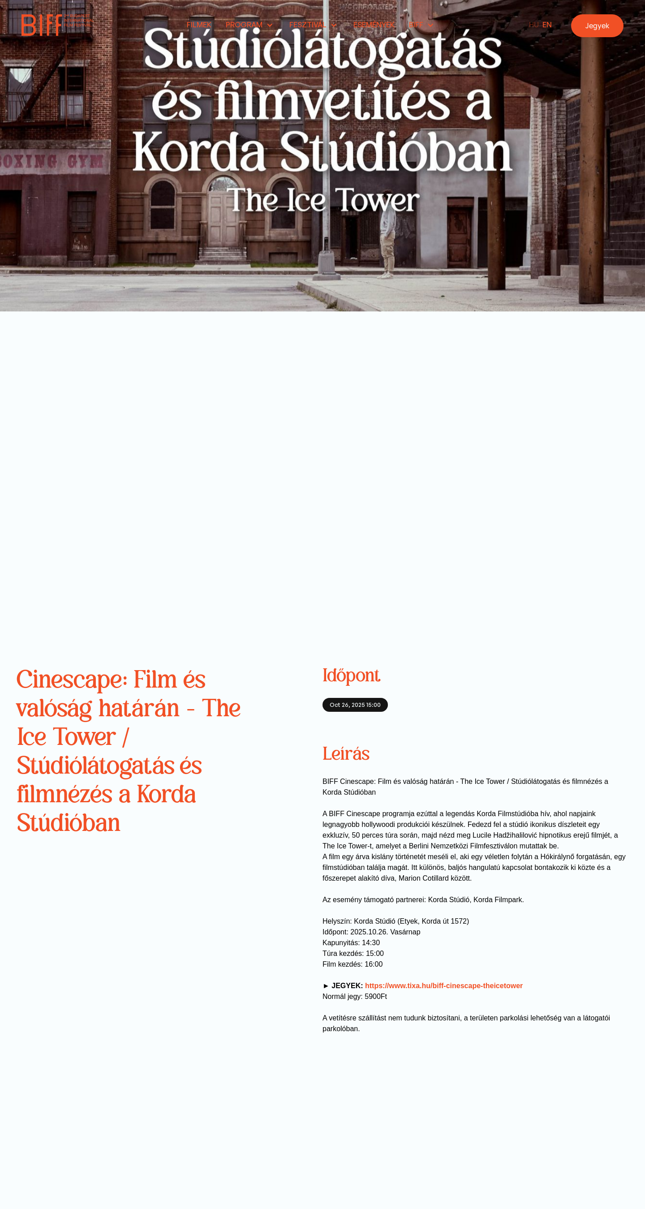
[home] (58, 25)
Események (374, 24)
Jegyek (597, 25)
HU (534, 24)
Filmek (199, 24)
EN (547, 24)
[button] (250, 25)
